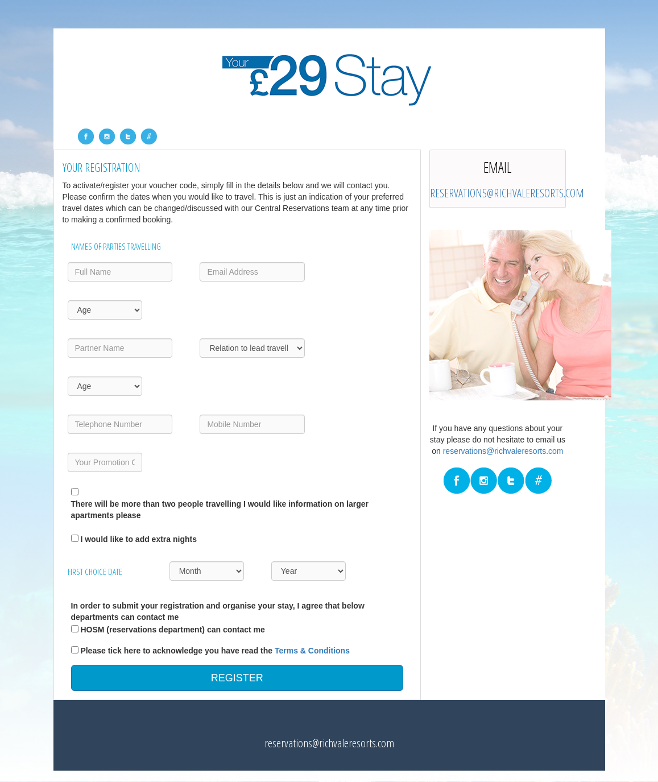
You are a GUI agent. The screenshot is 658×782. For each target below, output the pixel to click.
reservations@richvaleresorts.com (507, 193)
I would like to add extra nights (138, 539)
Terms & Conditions (312, 650)
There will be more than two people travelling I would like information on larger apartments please (220, 509)
